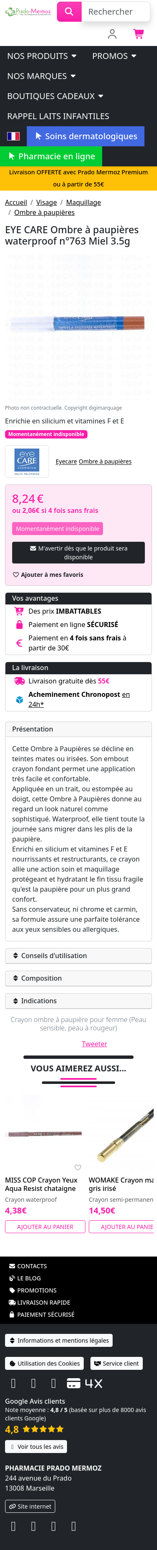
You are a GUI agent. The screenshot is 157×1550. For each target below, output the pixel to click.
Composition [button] (37, 978)
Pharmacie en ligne (51, 156)
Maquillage (83, 202)
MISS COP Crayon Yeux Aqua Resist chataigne (41, 1184)
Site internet (30, 1506)
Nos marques (42, 76)
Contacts (27, 1266)
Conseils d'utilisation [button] (49, 955)
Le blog (24, 1278)
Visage (46, 202)
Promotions (32, 1290)
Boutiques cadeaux (56, 96)
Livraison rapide (39, 1302)
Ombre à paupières (44, 212)
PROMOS (115, 55)
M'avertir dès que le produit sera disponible (78, 552)
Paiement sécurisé (41, 1314)
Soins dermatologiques (85, 136)
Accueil (16, 202)
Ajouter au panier (45, 1227)
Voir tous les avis (36, 1447)
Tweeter (95, 1043)
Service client (116, 1363)
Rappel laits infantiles (58, 116)
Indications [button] (34, 1000)
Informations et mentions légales (59, 1340)
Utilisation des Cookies (44, 1363)
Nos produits (42, 55)
